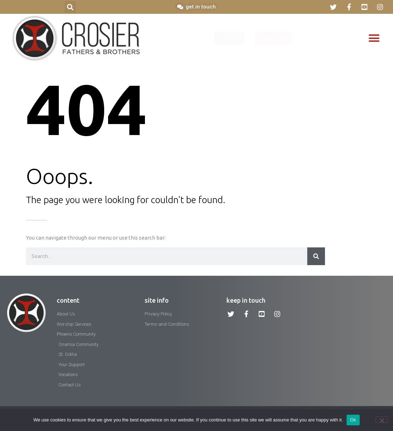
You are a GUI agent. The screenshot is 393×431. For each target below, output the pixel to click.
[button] (70, 7)
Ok (353, 419)
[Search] (316, 256)
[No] (382, 419)
